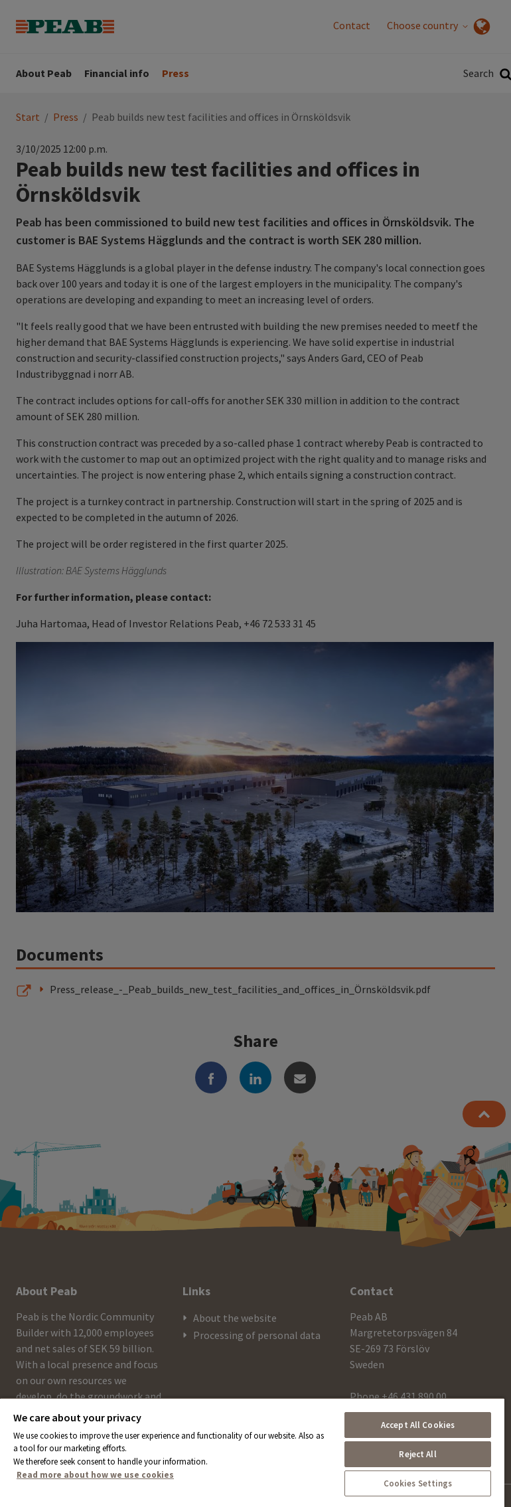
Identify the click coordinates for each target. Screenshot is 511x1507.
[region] (252, 1452)
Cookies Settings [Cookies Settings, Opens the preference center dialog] (418, 1483)
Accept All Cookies (418, 1425)
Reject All (417, 1454)
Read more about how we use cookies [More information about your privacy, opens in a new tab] (95, 1474)
